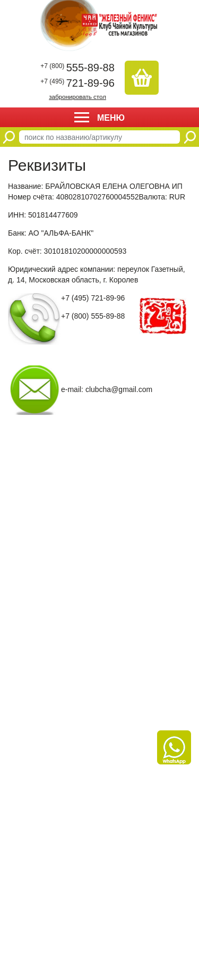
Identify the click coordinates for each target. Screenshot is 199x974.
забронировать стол (77, 96)
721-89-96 (77, 83)
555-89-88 (77, 67)
